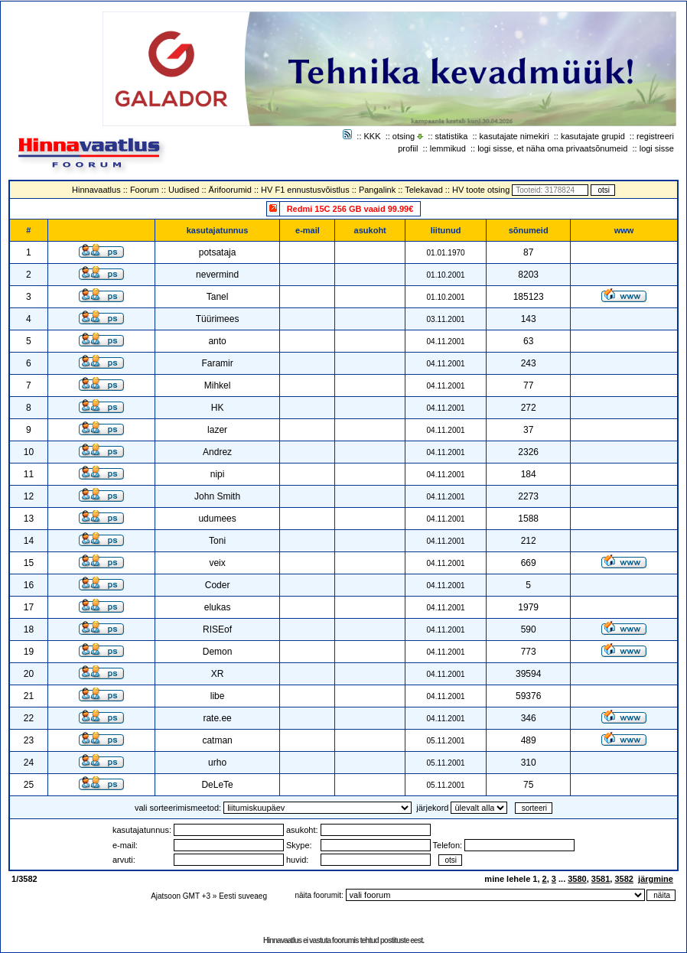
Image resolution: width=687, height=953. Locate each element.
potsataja (217, 252)
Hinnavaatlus (96, 189)
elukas (217, 607)
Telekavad (424, 189)
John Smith (217, 496)
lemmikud (448, 148)
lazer (217, 429)
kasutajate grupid (593, 136)
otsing (403, 136)
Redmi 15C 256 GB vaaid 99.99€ (350, 208)
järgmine (655, 878)
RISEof (217, 629)
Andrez (217, 452)
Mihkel (217, 385)
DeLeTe (217, 784)
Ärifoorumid (230, 189)
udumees (217, 518)
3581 (600, 878)
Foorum (144, 189)
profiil (408, 148)
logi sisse (657, 148)
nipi (217, 474)
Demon (218, 651)
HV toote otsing (481, 189)
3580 (577, 878)
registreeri (655, 136)
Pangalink (377, 189)
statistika (451, 136)
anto (217, 341)
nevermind (217, 274)
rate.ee (217, 718)
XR (217, 673)
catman (217, 740)
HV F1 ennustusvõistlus (305, 189)
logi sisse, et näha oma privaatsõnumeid (552, 148)
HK (217, 407)
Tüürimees (217, 319)
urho (217, 762)
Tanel (218, 296)
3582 (623, 878)
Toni (217, 540)
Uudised (183, 189)
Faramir (217, 363)
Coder (217, 585)
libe (217, 696)
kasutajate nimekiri (514, 136)
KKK (372, 136)
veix (217, 563)
